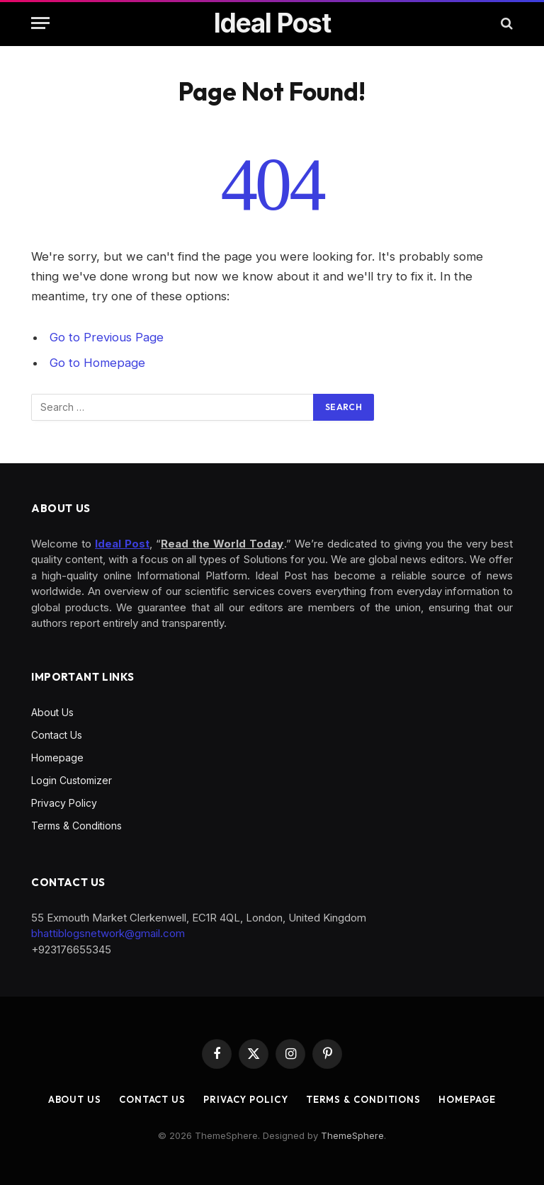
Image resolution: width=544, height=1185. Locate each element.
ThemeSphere (352, 1135)
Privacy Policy (64, 803)
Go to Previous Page (107, 337)
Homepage (57, 758)
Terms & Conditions (76, 826)
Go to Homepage (97, 363)
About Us (52, 712)
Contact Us (56, 735)
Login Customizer (71, 780)
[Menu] (40, 23)
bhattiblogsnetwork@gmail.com (108, 933)
